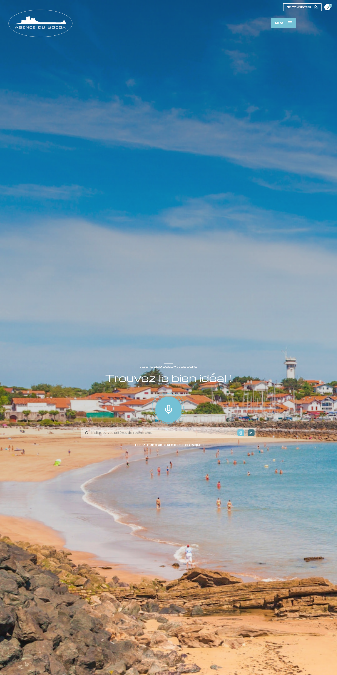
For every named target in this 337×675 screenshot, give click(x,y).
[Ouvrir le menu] (283, 23)
